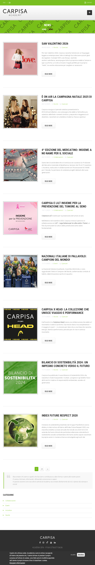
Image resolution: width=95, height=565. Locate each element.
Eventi (55, 263)
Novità (55, 47)
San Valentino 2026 (55, 43)
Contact (89, 2)
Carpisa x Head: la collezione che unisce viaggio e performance (65, 311)
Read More (48, 74)
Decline (81, 556)
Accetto (73, 556)
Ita (9, 2)
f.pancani (65, 47)
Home (44, 29)
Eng (4, 2)
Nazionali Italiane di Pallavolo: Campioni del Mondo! (64, 258)
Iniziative (8, 510)
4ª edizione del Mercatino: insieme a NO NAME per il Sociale (67, 151)
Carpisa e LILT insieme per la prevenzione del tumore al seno (64, 204)
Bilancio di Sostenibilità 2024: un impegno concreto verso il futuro (66, 364)
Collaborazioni (58, 157)
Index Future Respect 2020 (60, 415)
